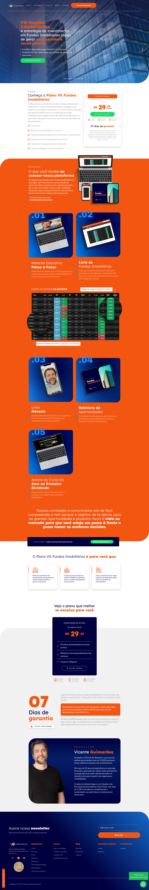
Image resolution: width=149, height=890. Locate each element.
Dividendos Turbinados (60, 858)
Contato (122, 848)
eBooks (100, 848)
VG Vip (33, 855)
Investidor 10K (58, 855)
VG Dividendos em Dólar (38, 864)
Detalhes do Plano (74, 78)
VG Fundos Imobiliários (38, 871)
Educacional (79, 851)
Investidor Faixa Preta (60, 851)
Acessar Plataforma (84, 5)
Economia (79, 848)
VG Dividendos (35, 868)
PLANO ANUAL (102, 96)
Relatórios (101, 851)
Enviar (119, 835)
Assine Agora (33, 60)
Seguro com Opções (59, 848)
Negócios (78, 855)
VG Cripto (34, 851)
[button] (49, 6)
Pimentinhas (35, 861)
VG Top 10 (34, 858)
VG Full (33, 848)
